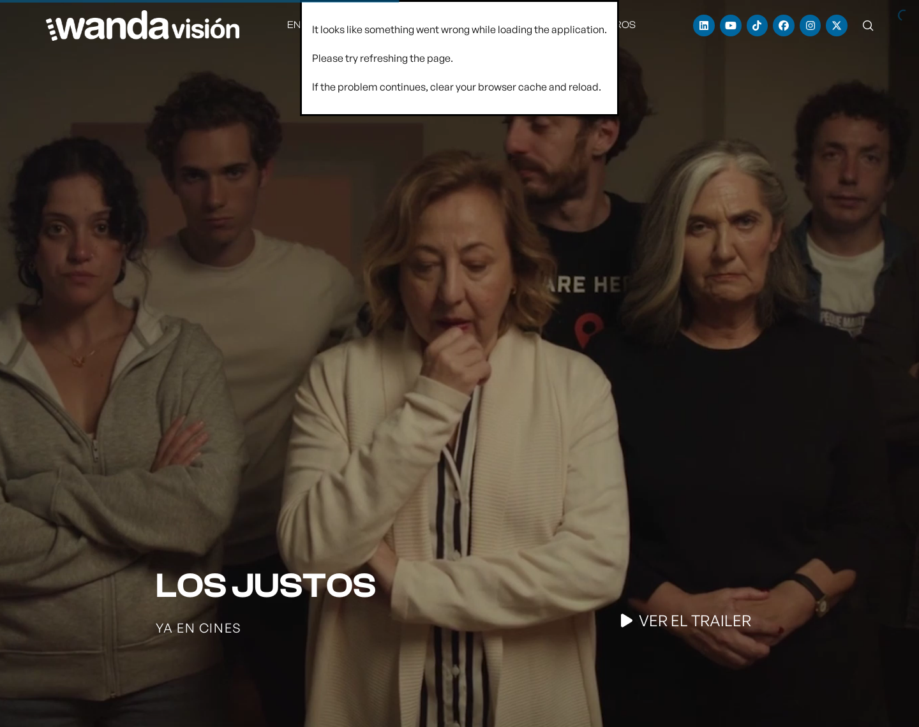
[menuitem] (309, 25)
